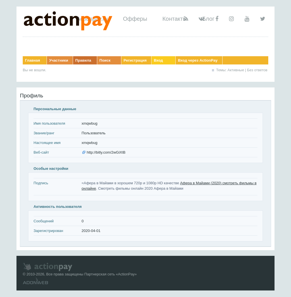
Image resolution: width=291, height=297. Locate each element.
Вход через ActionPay (197, 60)
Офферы (135, 19)
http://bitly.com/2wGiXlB (106, 152)
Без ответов (257, 70)
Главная (32, 60)
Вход (158, 60)
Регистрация (135, 60)
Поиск (105, 60)
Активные (236, 70)
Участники (58, 60)
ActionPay (126, 274)
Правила (83, 60)
